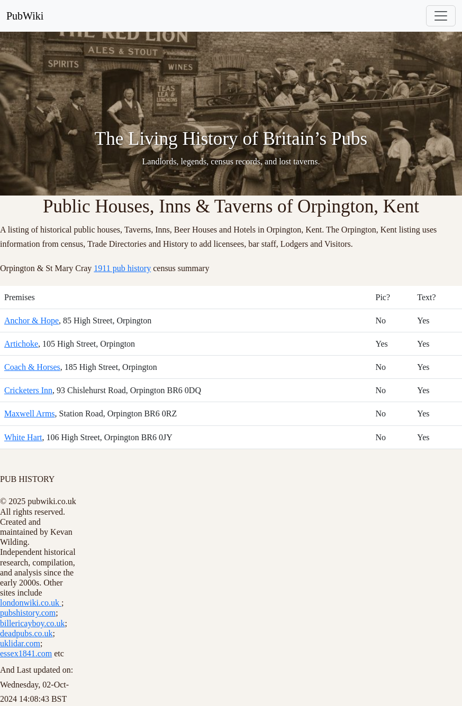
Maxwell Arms (29, 413)
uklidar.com (20, 643)
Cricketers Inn (28, 390)
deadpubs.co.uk (26, 633)
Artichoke (21, 343)
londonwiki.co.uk (30, 602)
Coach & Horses (32, 367)
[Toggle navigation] (441, 15)
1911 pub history (122, 268)
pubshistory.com (28, 612)
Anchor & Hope (31, 320)
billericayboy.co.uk (32, 623)
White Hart (23, 437)
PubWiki (24, 16)
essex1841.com (26, 653)
